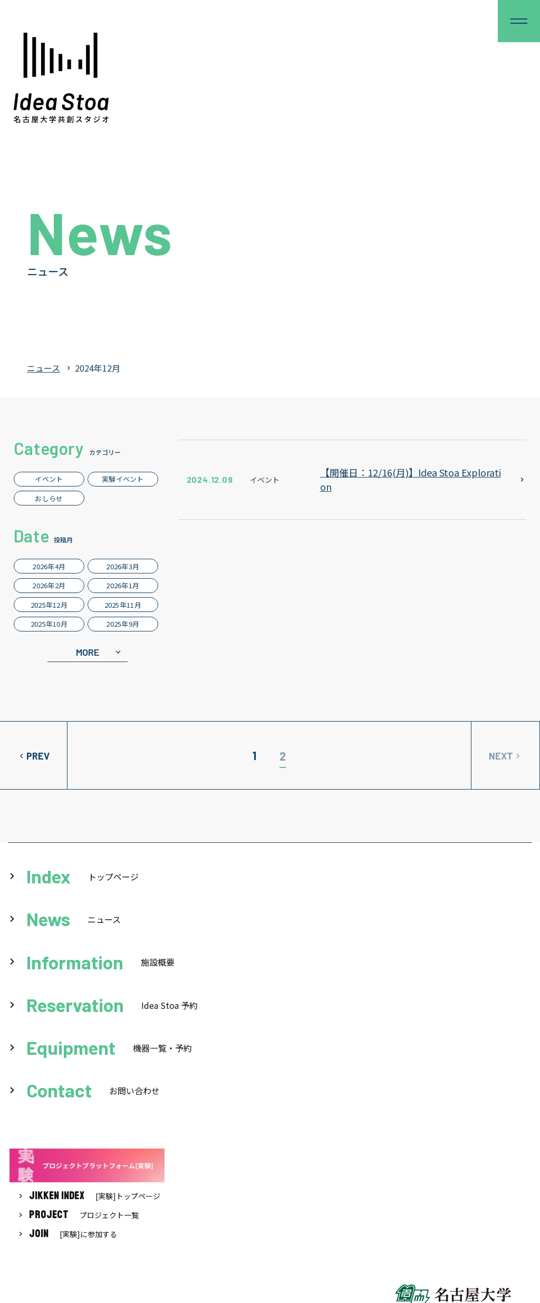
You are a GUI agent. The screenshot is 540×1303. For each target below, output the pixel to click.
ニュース (43, 368)
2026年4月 (48, 566)
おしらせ (49, 498)
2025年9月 (122, 624)
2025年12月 (49, 605)
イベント (49, 479)
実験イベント (123, 479)
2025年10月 (49, 624)
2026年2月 (48, 585)
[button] (519, 21)
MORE (87, 652)
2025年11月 (122, 605)
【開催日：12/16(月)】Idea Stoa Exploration (410, 479)
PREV (38, 756)
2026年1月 (122, 585)
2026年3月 (122, 566)
